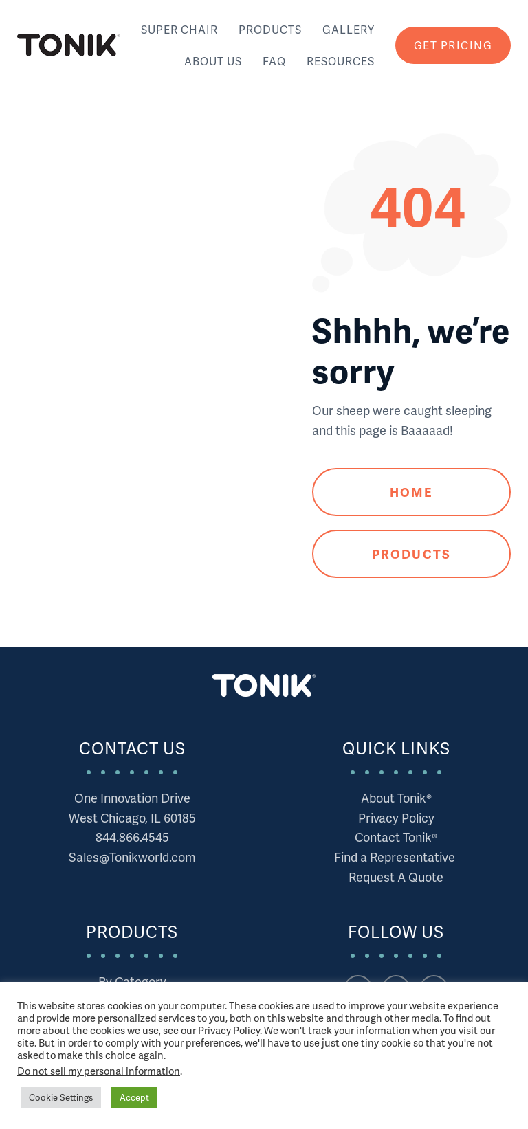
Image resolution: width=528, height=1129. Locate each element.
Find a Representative (396, 856)
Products (270, 29)
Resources (341, 61)
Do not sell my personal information (98, 1070)
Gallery (348, 29)
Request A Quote (396, 876)
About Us (213, 61)
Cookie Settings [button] (61, 1097)
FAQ (274, 61)
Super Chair (179, 29)
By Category (132, 981)
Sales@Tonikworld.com (132, 856)
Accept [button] (134, 1097)
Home (411, 491)
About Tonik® (396, 797)
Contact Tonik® (396, 836)
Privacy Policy (396, 817)
